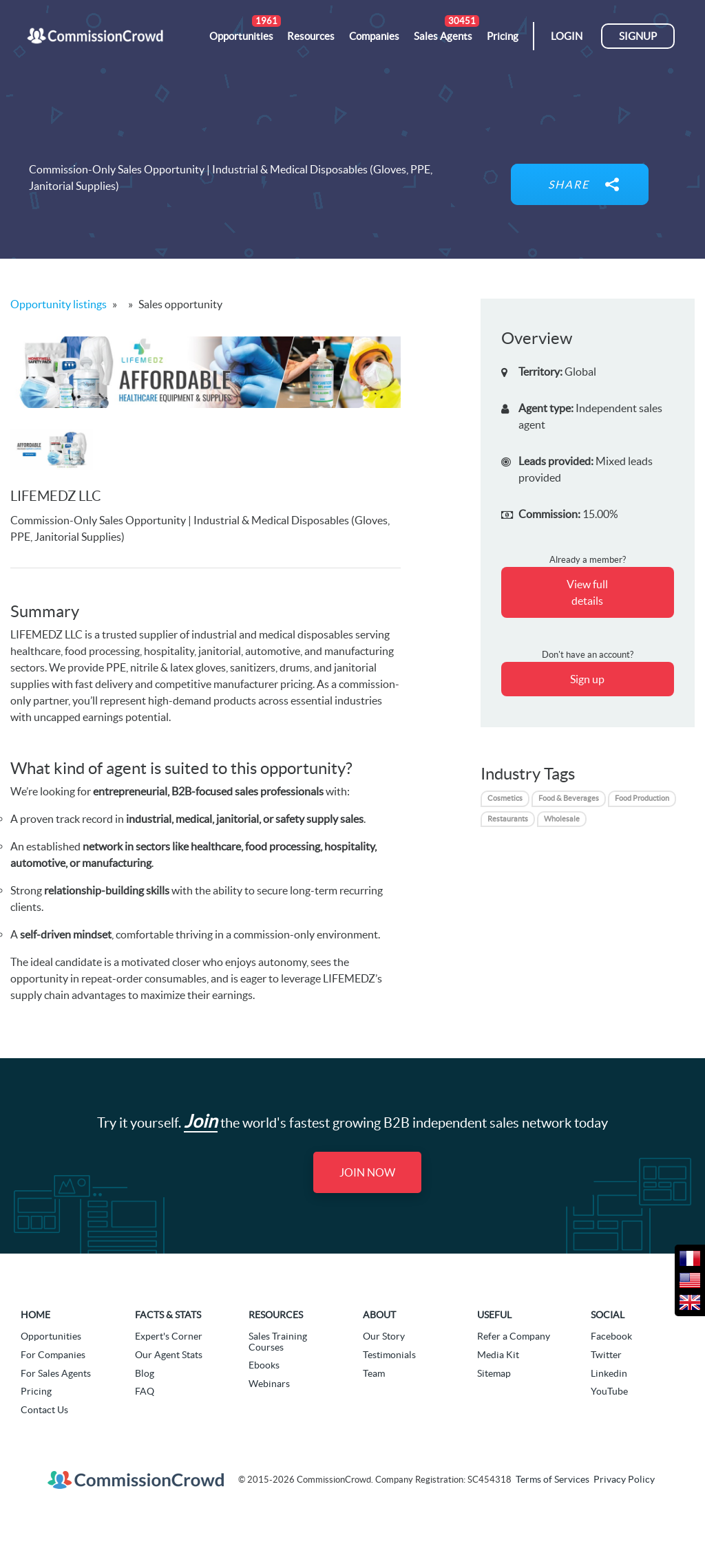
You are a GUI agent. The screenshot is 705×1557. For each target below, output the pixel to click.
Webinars (269, 1383)
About (379, 1314)
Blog (144, 1373)
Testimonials (389, 1354)
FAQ (144, 1391)
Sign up (587, 679)
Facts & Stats (168, 1314)
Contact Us (44, 1409)
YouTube (609, 1391)
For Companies (53, 1354)
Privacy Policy (624, 1479)
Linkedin (609, 1373)
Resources (276, 1314)
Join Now (367, 1172)
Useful (494, 1314)
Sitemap (494, 1373)
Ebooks (264, 1365)
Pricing (36, 1391)
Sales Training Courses (278, 1341)
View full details (587, 592)
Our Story (384, 1336)
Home (35, 1314)
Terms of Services (552, 1479)
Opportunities (51, 1336)
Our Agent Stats (168, 1354)
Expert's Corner (168, 1336)
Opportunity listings (58, 304)
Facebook (611, 1336)
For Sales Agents (56, 1373)
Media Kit (498, 1354)
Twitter (606, 1354)
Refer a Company (513, 1336)
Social (607, 1314)
